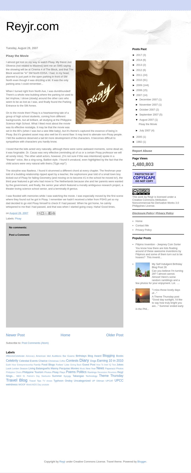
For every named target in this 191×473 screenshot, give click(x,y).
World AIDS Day (33, 385)
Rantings (92, 372)
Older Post (114, 335)
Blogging (109, 355)
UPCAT (109, 380)
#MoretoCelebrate (15, 356)
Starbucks (46, 376)
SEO (18, 376)
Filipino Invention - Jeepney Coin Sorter (158, 244)
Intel (106, 365)
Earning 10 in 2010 (110, 360)
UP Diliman (98, 380)
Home (65, 335)
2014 (139, 59)
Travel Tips (35, 380)
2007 (139, 95)
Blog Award (94, 355)
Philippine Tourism (32, 372)
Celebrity (12, 360)
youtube (45, 385)
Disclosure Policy (143, 213)
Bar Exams (69, 356)
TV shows (47, 381)
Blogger (141, 461)
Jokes (120, 364)
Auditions (56, 356)
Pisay (18, 218)
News (100, 368)
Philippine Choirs (14, 372)
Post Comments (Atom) (35, 342)
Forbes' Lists (62, 364)
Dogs (93, 360)
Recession (102, 372)
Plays (62, 372)
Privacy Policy (164, 213)
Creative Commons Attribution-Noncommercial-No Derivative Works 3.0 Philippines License (155, 202)
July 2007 (145, 130)
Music (82, 368)
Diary (84, 360)
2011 (139, 75)
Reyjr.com (32, 26)
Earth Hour (11, 365)
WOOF (21, 384)
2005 (139, 136)
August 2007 (147, 119)
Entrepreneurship (25, 365)
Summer (57, 375)
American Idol (43, 356)
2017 (139, 54)
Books (119, 355)
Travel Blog (16, 380)
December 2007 (149, 99)
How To (99, 365)
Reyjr (151, 196)
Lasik (8, 368)
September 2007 (149, 114)
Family (37, 364)
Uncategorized (82, 380)
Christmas (53, 361)
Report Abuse (142, 150)
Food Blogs (48, 364)
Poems (71, 372)
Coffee (62, 361)
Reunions (112, 372)
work (140, 196)
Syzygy (67, 376)
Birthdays (81, 355)
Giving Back (75, 365)
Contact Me (142, 225)
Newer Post (15, 335)
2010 (139, 80)
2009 (139, 85)
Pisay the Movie (148, 124)
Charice (43, 360)
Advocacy (30, 356)
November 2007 (149, 104)
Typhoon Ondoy (63, 380)
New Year (91, 368)
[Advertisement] (139, 426)
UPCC (119, 380)
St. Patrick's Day (31, 376)
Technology (91, 376)
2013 (139, 64)
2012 (139, 70)
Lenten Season (20, 368)
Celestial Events (28, 360)
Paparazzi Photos (114, 368)
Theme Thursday (111, 375)
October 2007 (147, 109)
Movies (75, 368)
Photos (48, 372)
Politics (81, 372)
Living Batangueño (39, 368)
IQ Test (112, 365)
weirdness (12, 384)
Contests (72, 360)
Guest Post (88, 364)
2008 (139, 90)
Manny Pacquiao (60, 368)
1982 (139, 141)
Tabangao (78, 375)
